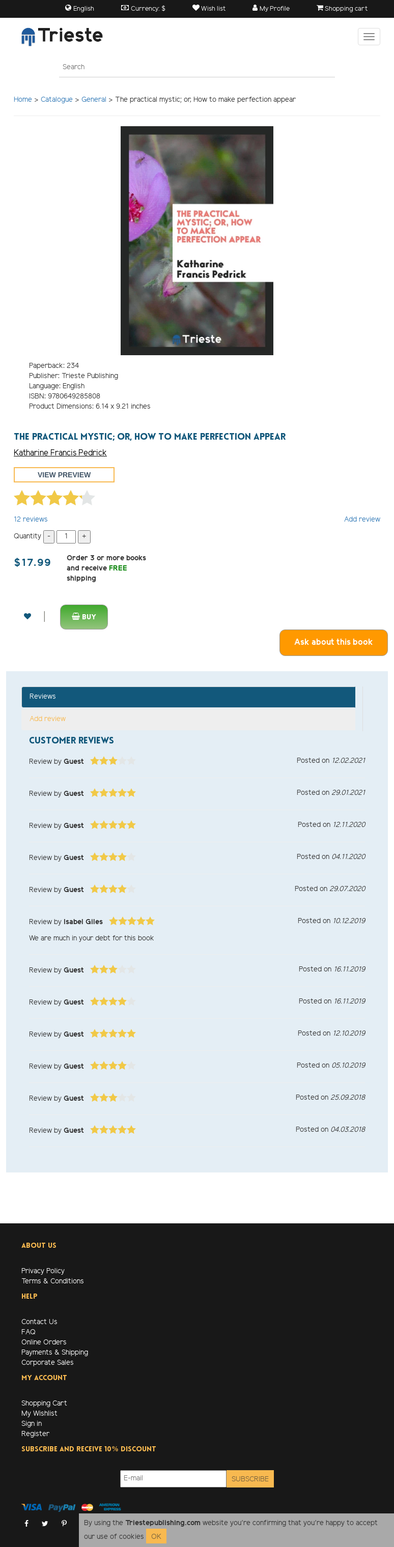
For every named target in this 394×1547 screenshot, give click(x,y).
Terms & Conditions (52, 1281)
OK (156, 1537)
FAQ (28, 1332)
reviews (31, 519)
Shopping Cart (44, 1403)
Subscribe (250, 1479)
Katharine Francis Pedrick (60, 453)
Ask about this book (333, 642)
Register (35, 1434)
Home (23, 100)
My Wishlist (39, 1414)
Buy (84, 617)
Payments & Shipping (54, 1353)
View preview (64, 475)
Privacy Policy (43, 1271)
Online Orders (44, 1342)
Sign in (31, 1424)
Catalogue (57, 100)
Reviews (43, 697)
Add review (362, 519)
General (93, 100)
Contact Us (39, 1322)
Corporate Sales (47, 1363)
